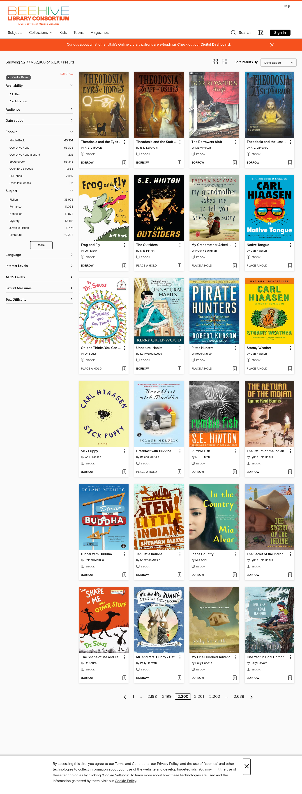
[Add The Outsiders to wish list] (179, 266)
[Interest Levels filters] (39, 266)
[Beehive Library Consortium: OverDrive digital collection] (39, 15)
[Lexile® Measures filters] (39, 288)
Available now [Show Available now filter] (18, 101)
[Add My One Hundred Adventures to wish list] (234, 678)
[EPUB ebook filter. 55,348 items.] (41, 161)
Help (287, 6)
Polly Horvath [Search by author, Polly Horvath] (148, 663)
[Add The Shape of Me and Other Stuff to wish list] (124, 678)
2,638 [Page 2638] (239, 696)
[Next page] (251, 696)
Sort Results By (246, 62)
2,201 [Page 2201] (199, 696)
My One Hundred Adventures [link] (212, 657)
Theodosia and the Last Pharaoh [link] (267, 142)
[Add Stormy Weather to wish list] (290, 369)
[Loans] (260, 33)
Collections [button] (41, 32)
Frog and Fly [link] (90, 245)
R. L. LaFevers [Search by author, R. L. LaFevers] (93, 148)
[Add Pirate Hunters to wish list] (234, 369)
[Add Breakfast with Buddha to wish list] (179, 472)
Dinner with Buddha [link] (96, 554)
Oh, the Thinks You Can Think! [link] (101, 348)
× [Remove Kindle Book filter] (9, 77)
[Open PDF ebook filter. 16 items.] (41, 183)
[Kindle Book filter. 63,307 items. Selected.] (41, 140)
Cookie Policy (125, 781)
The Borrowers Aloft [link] (206, 142)
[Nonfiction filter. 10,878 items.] (41, 214)
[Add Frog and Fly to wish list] (124, 266)
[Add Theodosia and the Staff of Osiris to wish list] (179, 163)
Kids (63, 32)
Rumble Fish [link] (200, 451)
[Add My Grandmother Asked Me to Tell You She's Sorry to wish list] (234, 266)
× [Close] (246, 767)
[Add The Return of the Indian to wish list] (290, 472)
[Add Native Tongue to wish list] (290, 266)
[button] (240, 33)
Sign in (280, 32)
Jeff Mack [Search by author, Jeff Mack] (91, 251)
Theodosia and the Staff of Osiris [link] (157, 142)
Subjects (15, 32)
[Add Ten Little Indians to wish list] (179, 575)
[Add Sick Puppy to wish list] (124, 472)
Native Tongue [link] (258, 245)
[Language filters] (39, 255)
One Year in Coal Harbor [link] (265, 657)
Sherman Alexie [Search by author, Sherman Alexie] (150, 560)
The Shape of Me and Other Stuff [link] (101, 657)
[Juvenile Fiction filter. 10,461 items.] (41, 228)
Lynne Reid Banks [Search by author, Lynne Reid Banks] (262, 457)
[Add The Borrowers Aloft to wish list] (234, 163)
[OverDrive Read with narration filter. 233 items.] (41, 154)
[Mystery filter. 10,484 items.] (41, 221)
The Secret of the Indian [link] (265, 554)
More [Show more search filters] (41, 245)
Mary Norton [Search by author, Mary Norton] (203, 148)
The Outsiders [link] (147, 245)
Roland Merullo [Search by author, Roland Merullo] (149, 457)
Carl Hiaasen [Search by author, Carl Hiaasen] (259, 251)
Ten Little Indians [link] (149, 554)
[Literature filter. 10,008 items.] (41, 235)
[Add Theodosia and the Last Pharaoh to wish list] (290, 163)
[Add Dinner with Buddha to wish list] (124, 575)
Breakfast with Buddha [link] (153, 451)
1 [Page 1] (133, 696)
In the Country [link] (202, 554)
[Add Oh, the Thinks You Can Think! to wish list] (124, 369)
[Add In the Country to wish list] (234, 575)
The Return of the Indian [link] (265, 451)
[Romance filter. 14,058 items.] (41, 206)
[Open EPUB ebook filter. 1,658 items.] (41, 168)
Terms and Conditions (132, 763)
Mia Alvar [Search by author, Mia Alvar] (201, 560)
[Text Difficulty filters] (39, 299)
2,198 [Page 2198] (152, 696)
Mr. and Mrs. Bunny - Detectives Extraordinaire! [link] (157, 657)
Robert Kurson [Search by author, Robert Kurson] (204, 354)
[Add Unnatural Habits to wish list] (179, 369)
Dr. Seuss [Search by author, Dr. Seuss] (91, 354)
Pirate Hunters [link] (202, 348)
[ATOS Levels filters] (39, 277)
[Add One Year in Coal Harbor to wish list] (290, 678)
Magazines (99, 32)
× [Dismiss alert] (272, 45)
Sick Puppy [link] (89, 451)
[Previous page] (125, 696)
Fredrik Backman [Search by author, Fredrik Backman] (206, 251)
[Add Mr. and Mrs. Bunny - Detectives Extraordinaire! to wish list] (179, 678)
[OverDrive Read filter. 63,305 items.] (41, 147)
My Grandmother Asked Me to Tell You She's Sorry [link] (212, 245)
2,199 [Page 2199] (167, 696)
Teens (79, 32)
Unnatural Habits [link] (149, 348)
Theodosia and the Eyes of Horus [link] (101, 142)
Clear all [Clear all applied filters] (66, 73)
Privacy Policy (167, 763)
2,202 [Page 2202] (214, 696)
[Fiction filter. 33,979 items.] (41, 199)
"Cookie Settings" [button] (115, 775)
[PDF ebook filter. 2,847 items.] (41, 176)
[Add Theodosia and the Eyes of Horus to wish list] (124, 163)
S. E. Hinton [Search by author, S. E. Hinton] (147, 251)
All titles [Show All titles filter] (14, 94)
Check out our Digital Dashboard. (204, 44)
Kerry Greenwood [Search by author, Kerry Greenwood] (151, 354)
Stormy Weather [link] (259, 348)
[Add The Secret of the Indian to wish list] (290, 575)
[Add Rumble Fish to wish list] (234, 472)
